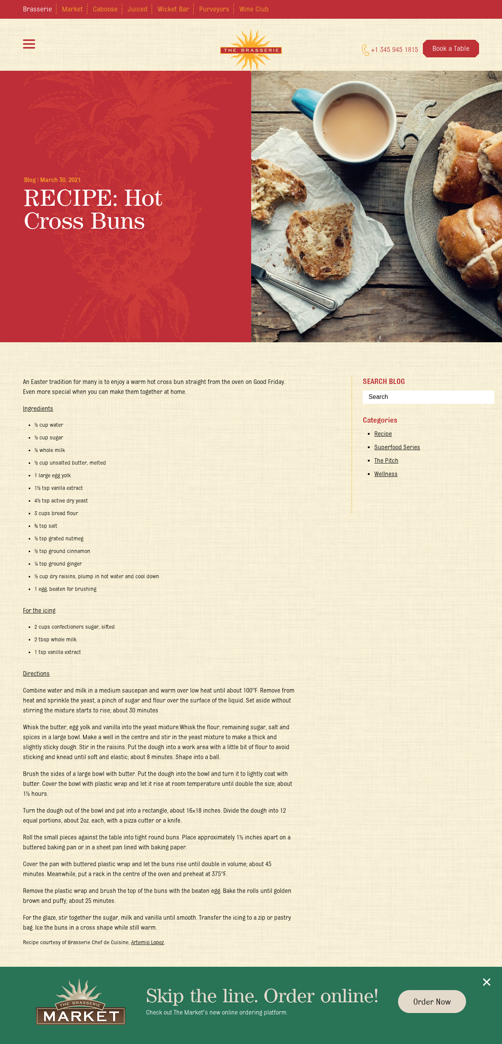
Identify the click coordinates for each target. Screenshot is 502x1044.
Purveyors (214, 9)
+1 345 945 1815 (390, 50)
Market (72, 9)
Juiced (138, 9)
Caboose (105, 9)
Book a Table (451, 48)
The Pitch (386, 460)
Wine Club (254, 9)
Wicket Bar (173, 9)
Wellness (386, 473)
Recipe (383, 433)
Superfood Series (397, 447)
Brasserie (37, 9)
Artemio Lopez (147, 942)
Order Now (432, 1001)
